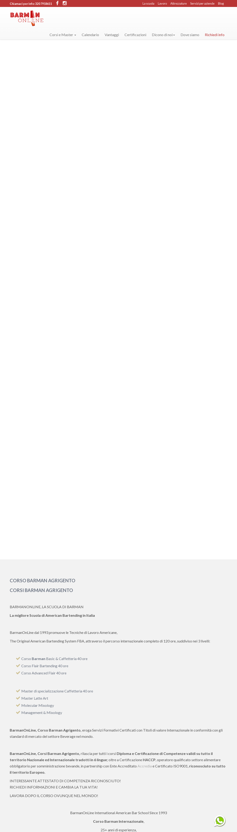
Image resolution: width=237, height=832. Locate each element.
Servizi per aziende (202, 3)
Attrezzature (178, 3)
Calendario (90, 34)
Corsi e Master (63, 34)
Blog (221, 3)
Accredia (144, 766)
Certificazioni (135, 34)
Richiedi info (215, 34)
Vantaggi (112, 34)
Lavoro (162, 3)
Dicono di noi (163, 34)
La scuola (148, 3)
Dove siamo (190, 34)
